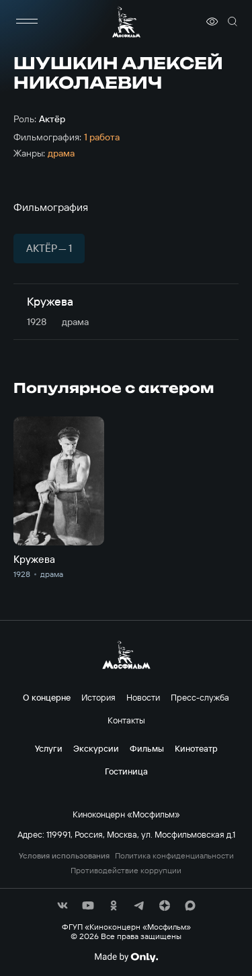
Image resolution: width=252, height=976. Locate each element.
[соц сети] (62, 905)
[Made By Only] (126, 957)
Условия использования (64, 855)
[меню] (26, 21)
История (98, 697)
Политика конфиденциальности (174, 855)
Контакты (126, 720)
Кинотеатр (196, 748)
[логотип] (126, 21)
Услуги (48, 748)
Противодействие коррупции (126, 870)
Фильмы (147, 748)
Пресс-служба (200, 697)
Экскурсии (96, 748)
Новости (143, 697)
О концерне (47, 697)
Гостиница (126, 771)
